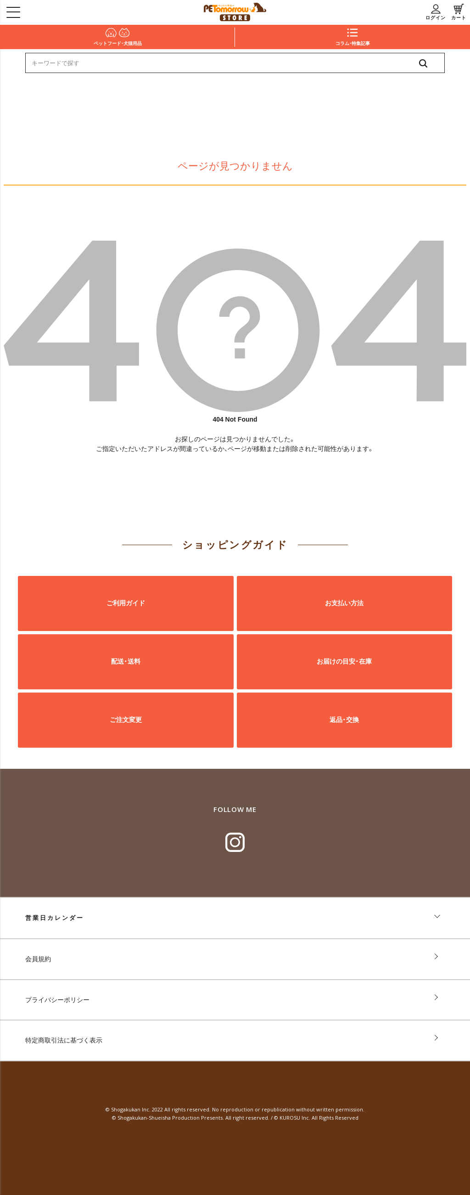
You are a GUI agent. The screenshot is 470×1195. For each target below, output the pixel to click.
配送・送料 (125, 661)
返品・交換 (344, 719)
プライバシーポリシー (57, 999)
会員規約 (38, 959)
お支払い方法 (344, 603)
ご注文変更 (126, 719)
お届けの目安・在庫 (344, 661)
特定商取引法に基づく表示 (63, 1040)
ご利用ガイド (125, 603)
